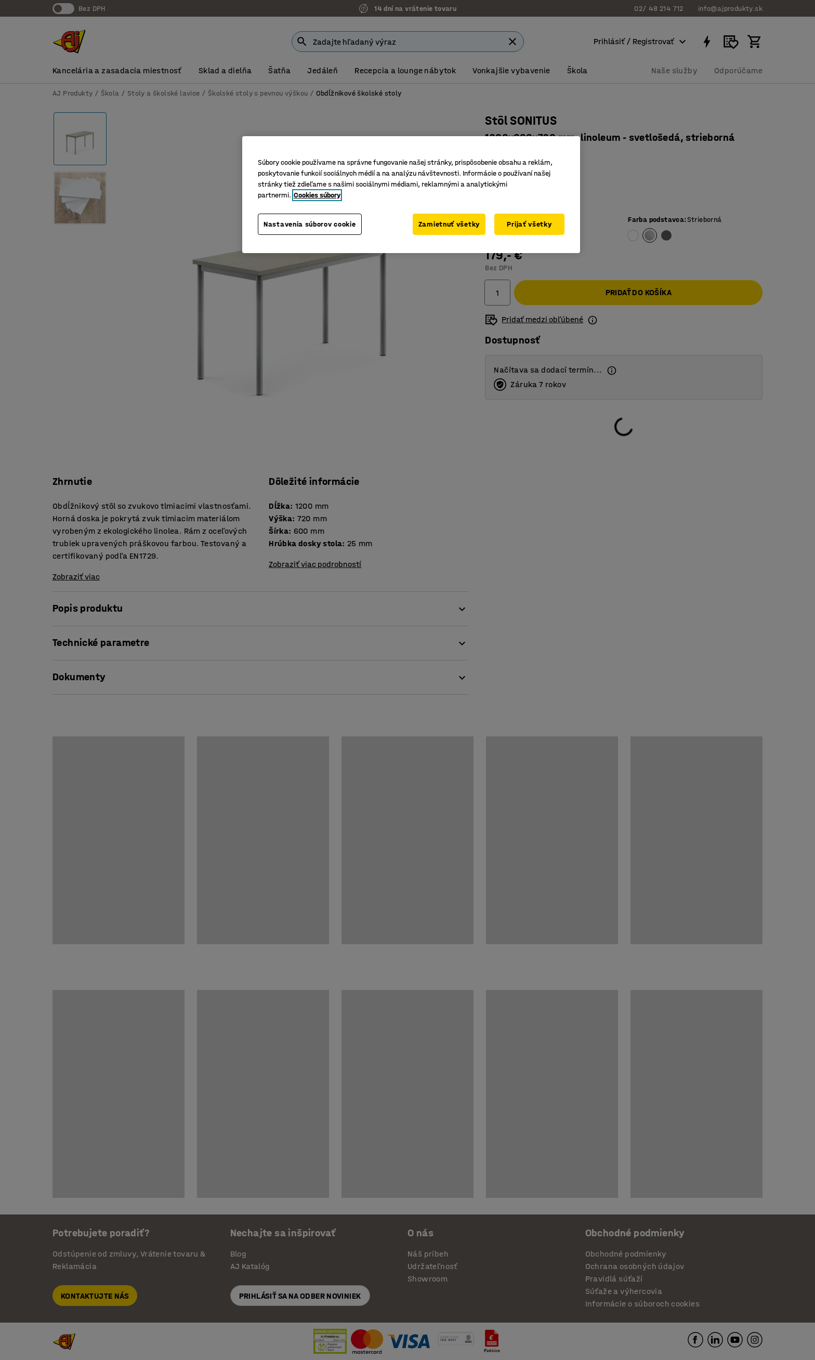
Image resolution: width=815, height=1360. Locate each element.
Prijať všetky (529, 224)
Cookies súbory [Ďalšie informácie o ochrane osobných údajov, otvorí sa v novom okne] (317, 195)
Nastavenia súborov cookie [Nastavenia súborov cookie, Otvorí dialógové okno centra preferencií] (310, 224)
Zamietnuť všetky (449, 224)
